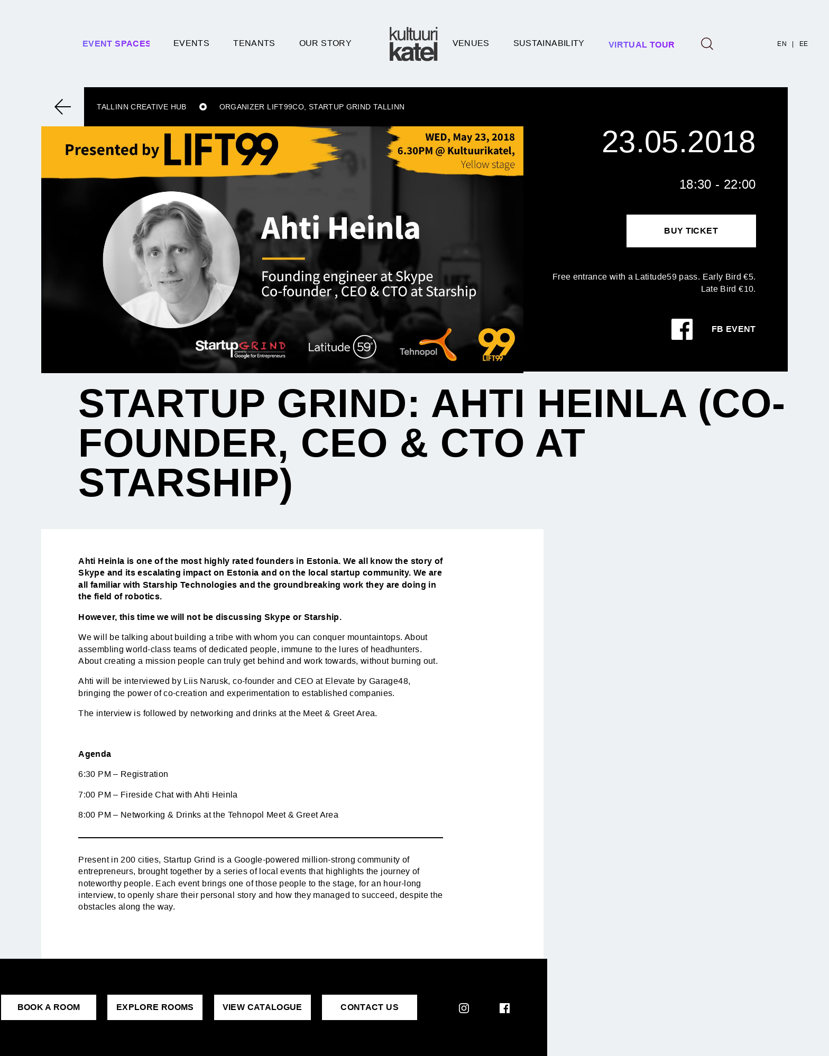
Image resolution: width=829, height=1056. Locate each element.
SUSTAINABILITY (549, 43)
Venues (471, 43)
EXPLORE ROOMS (155, 1007)
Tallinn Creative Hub (141, 107)
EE (803, 44)
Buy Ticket (691, 230)
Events (191, 43)
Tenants (254, 43)
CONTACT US (369, 1007)
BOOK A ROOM (48, 1007)
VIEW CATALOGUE (262, 1007)
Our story (325, 43)
